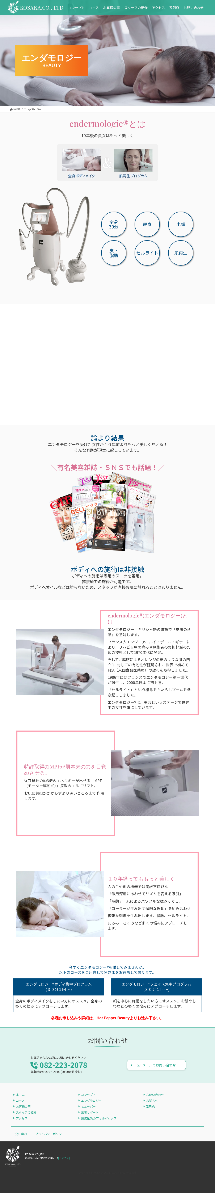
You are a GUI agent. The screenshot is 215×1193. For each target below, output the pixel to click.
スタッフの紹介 (26, 1112)
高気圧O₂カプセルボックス (99, 1118)
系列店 (150, 1106)
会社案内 (21, 1134)
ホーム (20, 1095)
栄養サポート (90, 1112)
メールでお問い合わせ (156, 1064)
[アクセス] (64, 1158)
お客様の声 (23, 1106)
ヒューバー (88, 1106)
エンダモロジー (91, 1100)
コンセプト (88, 1095)
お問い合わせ (155, 1095)
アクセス (22, 1118)
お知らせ (152, 1100)
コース (20, 1100)
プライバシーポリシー (50, 1134)
